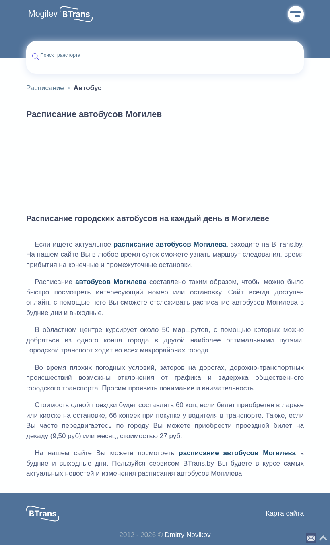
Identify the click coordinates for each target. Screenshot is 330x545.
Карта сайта (285, 513)
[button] (76, 14)
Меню (296, 14)
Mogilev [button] (43, 14)
